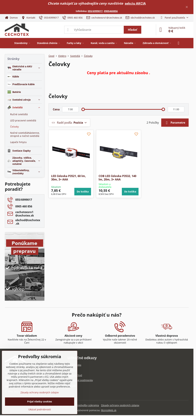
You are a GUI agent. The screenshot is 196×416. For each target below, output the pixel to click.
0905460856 (111, 11)
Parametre (175, 123)
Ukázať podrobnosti (39, 409)
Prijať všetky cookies (39, 401)
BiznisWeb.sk (108, 410)
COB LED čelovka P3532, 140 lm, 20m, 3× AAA (117, 177)
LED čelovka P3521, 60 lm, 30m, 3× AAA (68, 177)
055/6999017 (95, 11)
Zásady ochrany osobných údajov (120, 405)
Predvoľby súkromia (87, 405)
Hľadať (132, 30)
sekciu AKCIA (135, 3)
